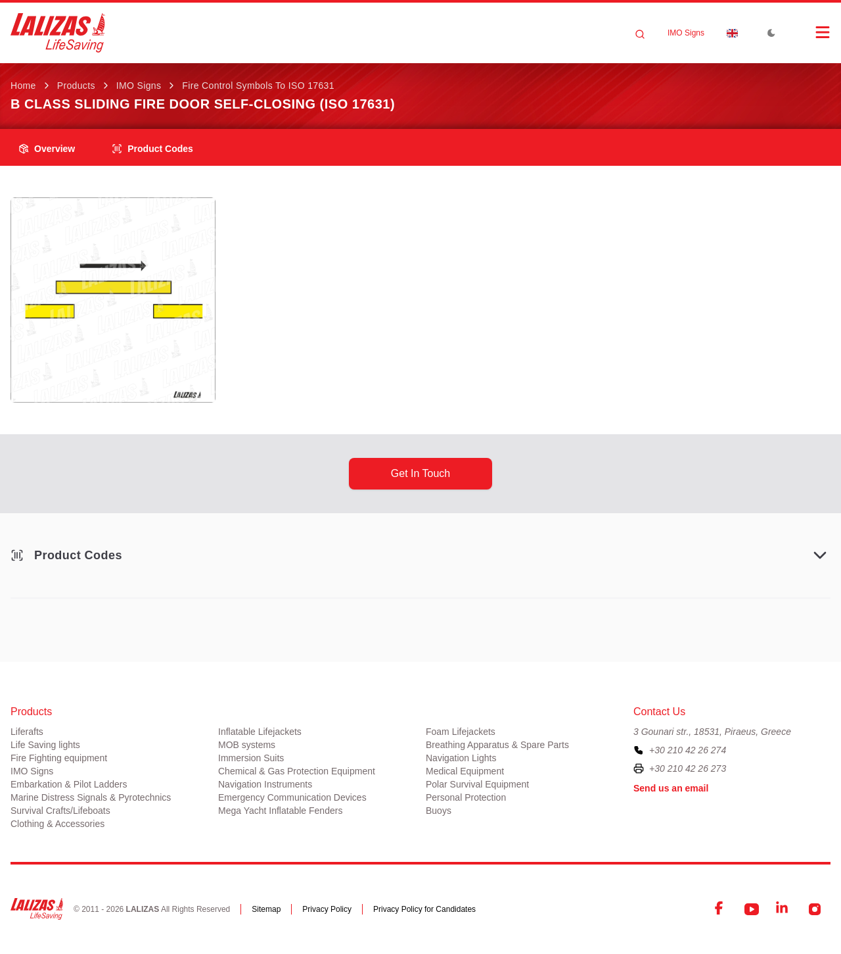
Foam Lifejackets (460, 731)
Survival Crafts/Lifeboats (60, 810)
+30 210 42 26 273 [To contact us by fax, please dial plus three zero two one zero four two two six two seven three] (687, 768)
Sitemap (266, 909)
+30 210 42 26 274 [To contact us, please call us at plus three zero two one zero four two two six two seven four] (687, 750)
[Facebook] (720, 909)
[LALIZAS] (58, 33)
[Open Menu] (809, 32)
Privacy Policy (327, 909)
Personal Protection (466, 797)
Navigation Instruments (265, 784)
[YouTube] (751, 909)
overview (46, 148)
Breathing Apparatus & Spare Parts (497, 745)
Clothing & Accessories (57, 823)
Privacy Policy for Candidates (424, 909)
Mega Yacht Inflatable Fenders (280, 810)
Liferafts (27, 731)
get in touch (420, 473)
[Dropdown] (732, 33)
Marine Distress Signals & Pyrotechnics (91, 797)
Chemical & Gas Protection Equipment (296, 771)
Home (23, 85)
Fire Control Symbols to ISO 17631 (258, 85)
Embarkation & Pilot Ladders (69, 784)
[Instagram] (814, 909)
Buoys (438, 810)
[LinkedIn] (783, 909)
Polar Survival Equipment (477, 784)
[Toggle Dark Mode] (771, 33)
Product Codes (152, 148)
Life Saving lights (45, 745)
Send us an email (670, 788)
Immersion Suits (251, 758)
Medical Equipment (465, 771)
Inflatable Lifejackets (260, 731)
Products (76, 85)
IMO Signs (686, 33)
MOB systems (246, 745)
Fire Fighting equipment (59, 758)
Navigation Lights (461, 758)
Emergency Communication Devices (292, 797)
